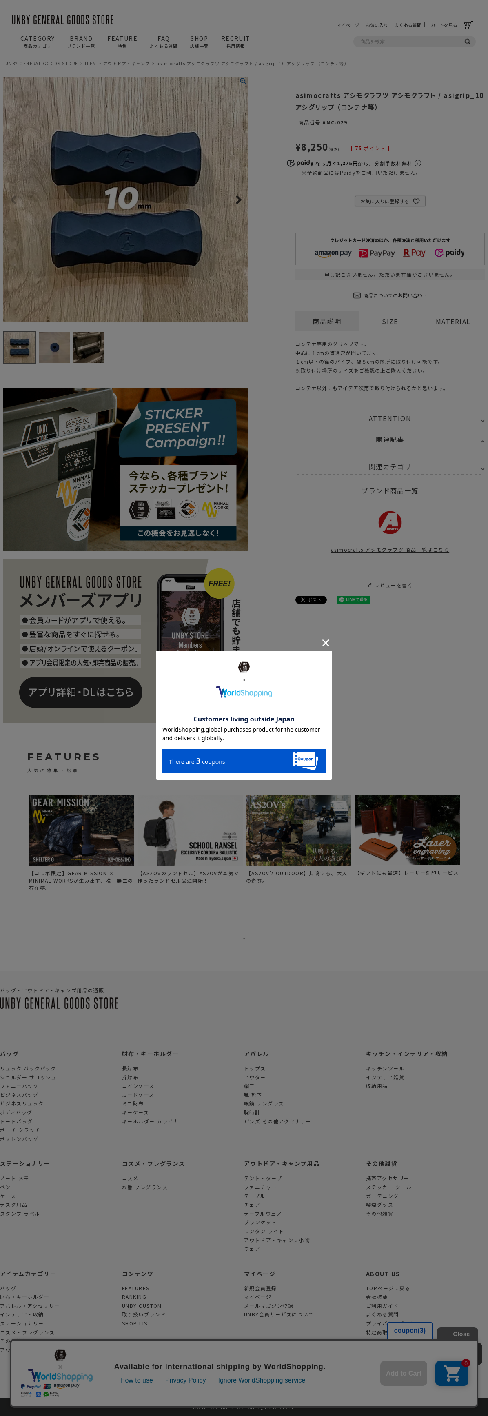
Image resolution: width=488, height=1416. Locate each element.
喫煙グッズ (379, 1204)
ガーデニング (382, 1195)
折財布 (130, 1077)
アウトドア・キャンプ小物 (277, 1239)
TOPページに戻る (388, 1288)
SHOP (199, 41)
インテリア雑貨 (385, 1077)
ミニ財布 (133, 1103)
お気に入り (377, 25)
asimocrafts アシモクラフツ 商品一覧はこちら (390, 530)
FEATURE (122, 41)
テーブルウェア (263, 1213)
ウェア (252, 1248)
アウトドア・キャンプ (126, 63)
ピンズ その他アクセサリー (277, 1121)
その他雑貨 (381, 1163)
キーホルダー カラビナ (150, 1121)
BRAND (81, 41)
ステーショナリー (25, 1163)
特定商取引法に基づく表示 (399, 1332)
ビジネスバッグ (19, 1094)
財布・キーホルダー (150, 1054)
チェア (252, 1204)
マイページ (348, 25)
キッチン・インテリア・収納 (407, 1054)
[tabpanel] (81, 845)
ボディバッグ (16, 1112)
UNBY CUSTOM (142, 1305)
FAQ (164, 41)
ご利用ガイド (382, 1305)
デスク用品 (13, 1204)
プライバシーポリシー (393, 1323)
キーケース (135, 1112)
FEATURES (136, 1288)
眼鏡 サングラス (264, 1103)
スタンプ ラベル (20, 1213)
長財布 (130, 1068)
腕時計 (252, 1112)
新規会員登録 (260, 1288)
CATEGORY (37, 41)
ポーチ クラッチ (20, 1129)
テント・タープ (263, 1177)
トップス (255, 1068)
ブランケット (260, 1221)
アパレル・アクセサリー (30, 1305)
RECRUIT (236, 41)
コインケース (138, 1085)
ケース (8, 1195)
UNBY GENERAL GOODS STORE (41, 63)
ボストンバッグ (19, 1138)
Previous (13, 200)
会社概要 (377, 1296)
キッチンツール (385, 1068)
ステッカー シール (389, 1186)
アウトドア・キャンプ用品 (281, 1163)
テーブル (255, 1195)
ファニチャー (260, 1186)
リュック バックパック (28, 1068)
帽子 (249, 1085)
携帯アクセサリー (388, 1177)
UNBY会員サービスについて (279, 1314)
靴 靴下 (253, 1094)
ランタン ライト (264, 1230)
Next (238, 200)
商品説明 (327, 321)
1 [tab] (244, 938)
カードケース (138, 1094)
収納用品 (377, 1085)
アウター (255, 1077)
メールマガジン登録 (268, 1305)
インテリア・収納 (22, 1314)
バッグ (9, 1054)
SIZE (390, 321)
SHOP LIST (136, 1323)
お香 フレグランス (145, 1186)
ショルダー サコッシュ (28, 1077)
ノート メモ (14, 1177)
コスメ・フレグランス (153, 1163)
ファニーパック (19, 1085)
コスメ (130, 1177)
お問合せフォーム (388, 1340)
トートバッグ (16, 1121)
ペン (5, 1186)
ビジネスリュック (22, 1103)
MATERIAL (453, 321)
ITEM (91, 63)
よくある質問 (408, 25)
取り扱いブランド (144, 1314)
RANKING (134, 1296)
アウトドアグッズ (22, 1349)
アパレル (256, 1054)
